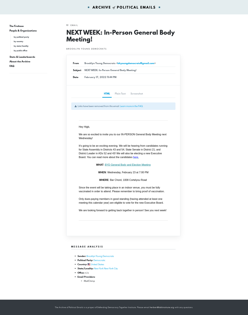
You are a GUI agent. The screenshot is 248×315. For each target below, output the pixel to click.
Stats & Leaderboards (22, 57)
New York (98, 268)
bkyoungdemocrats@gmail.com (136, 63)
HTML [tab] (107, 93)
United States (97, 264)
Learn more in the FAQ (131, 106)
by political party (21, 37)
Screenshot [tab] (136, 93)
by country (18, 41)
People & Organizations (23, 30)
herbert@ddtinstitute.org (162, 307)
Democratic (99, 260)
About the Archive (19, 61)
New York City (111, 268)
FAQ (11, 66)
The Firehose (16, 26)
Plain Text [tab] (120, 93)
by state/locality (21, 46)
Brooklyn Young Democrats (100, 256)
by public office (20, 50)
